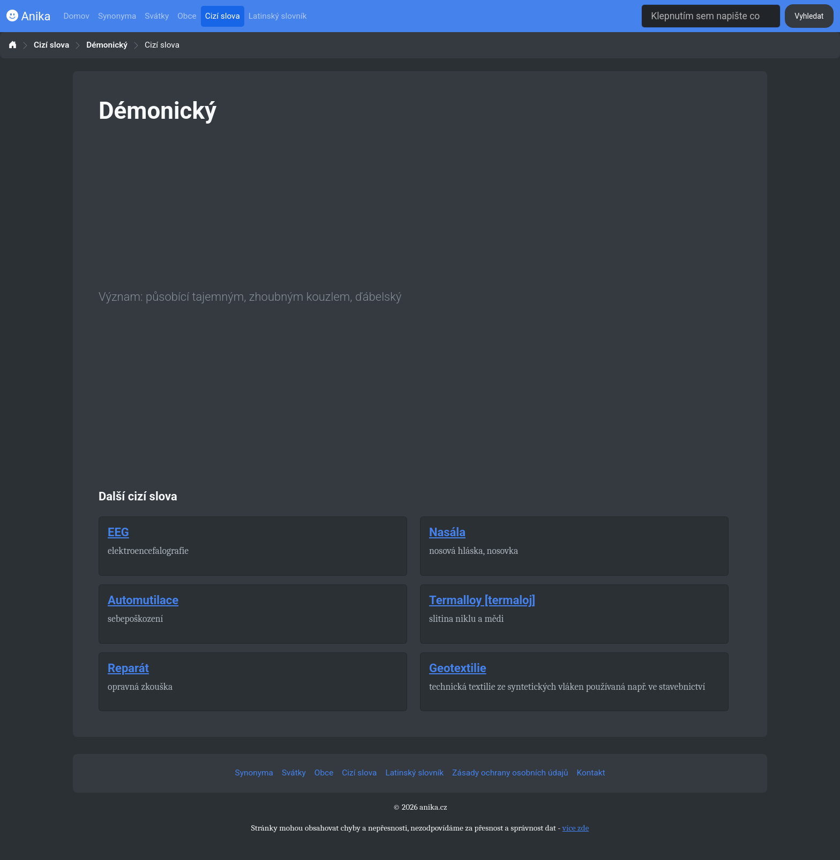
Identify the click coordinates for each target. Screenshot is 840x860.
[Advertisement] (420, 204)
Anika (28, 16)
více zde (575, 828)
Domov (76, 16)
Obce (186, 16)
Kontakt (591, 773)
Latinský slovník (278, 16)
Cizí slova (222, 16)
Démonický (107, 45)
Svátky (157, 16)
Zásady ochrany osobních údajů (510, 773)
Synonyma (117, 16)
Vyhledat (808, 16)
